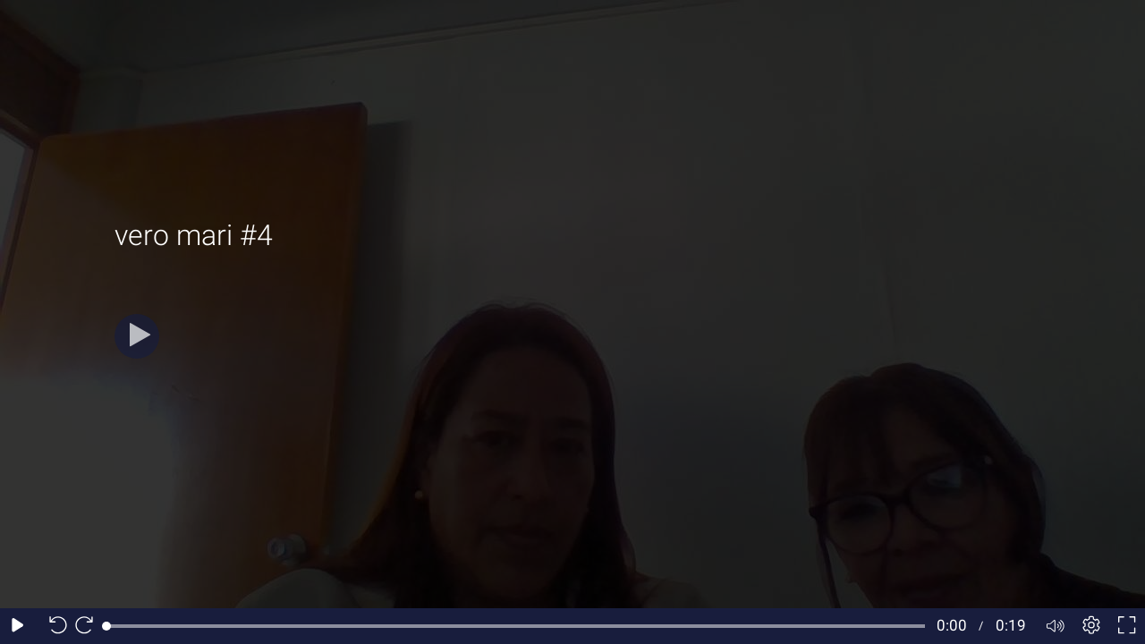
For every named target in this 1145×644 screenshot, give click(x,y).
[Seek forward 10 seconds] (88, 626)
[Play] (136, 336)
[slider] (515, 626)
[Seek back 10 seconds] (54, 626)
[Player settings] (1091, 626)
